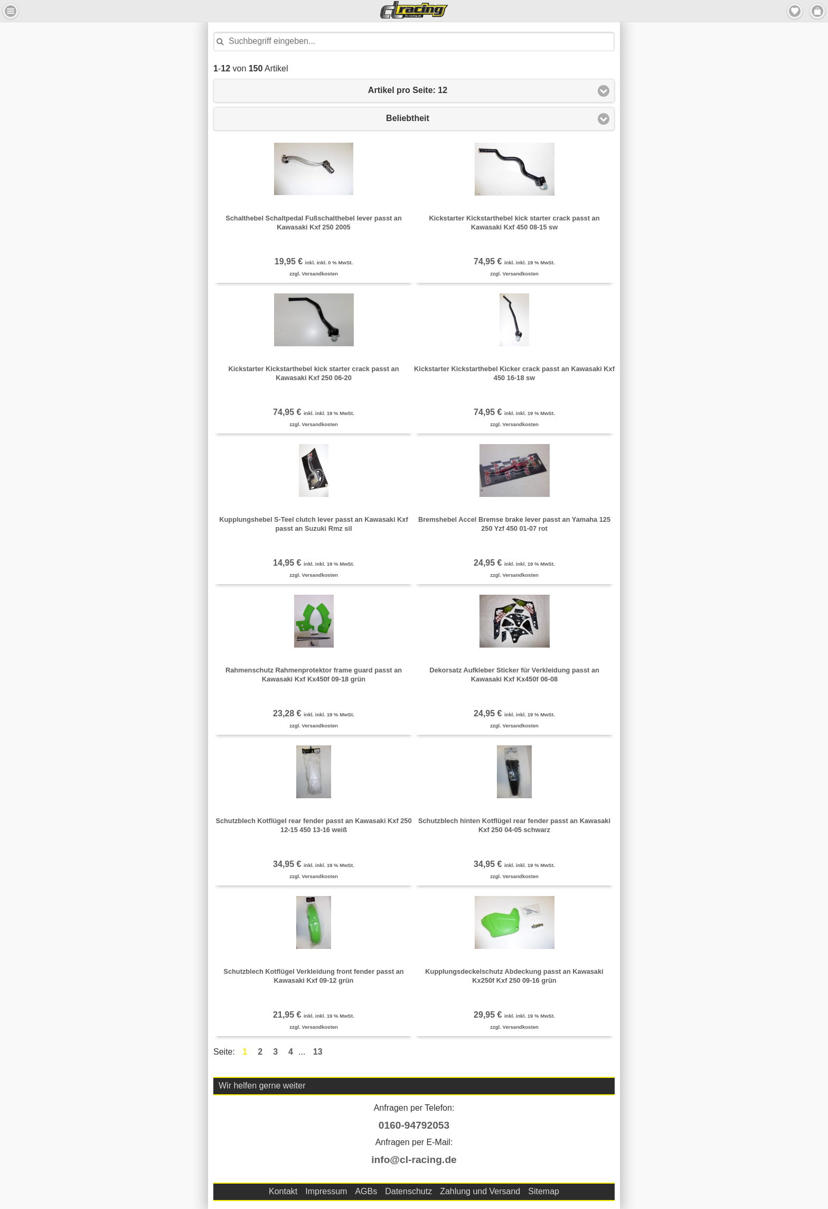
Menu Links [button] (10, 11)
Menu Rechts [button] (817, 11)
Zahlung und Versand (480, 1191)
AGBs (366, 1191)
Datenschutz (408, 1191)
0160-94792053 (414, 1125)
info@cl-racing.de (414, 1159)
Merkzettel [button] (795, 11)
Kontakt (283, 1191)
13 (318, 1051)
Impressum (326, 1191)
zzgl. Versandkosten (313, 273)
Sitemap (543, 1191)
